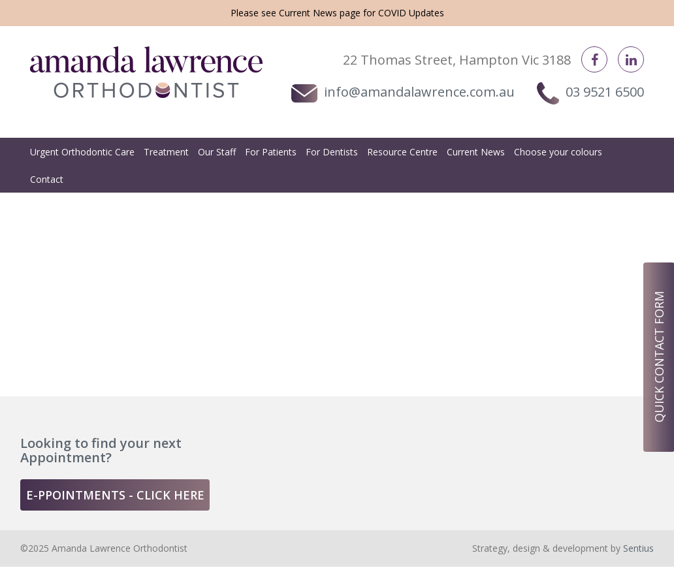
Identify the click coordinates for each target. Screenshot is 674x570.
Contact (46, 179)
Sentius (638, 548)
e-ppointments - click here (115, 495)
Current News (308, 13)
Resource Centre (402, 152)
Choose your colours (558, 152)
